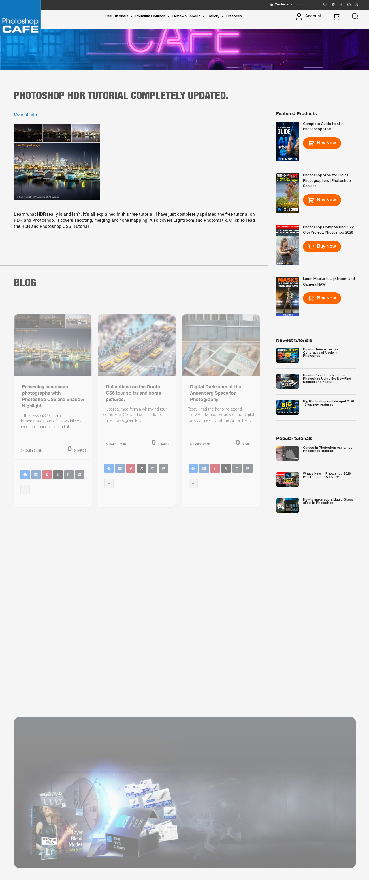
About (194, 16)
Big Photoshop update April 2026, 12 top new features (329, 403)
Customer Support (286, 5)
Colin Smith (25, 115)
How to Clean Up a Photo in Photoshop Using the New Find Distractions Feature (327, 378)
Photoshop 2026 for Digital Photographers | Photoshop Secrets (327, 181)
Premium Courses (150, 16)
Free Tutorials (116, 16)
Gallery (213, 16)
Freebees (234, 16)
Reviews (179, 16)
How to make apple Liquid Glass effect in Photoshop (328, 501)
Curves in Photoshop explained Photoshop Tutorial (328, 449)
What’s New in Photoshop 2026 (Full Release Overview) (327, 475)
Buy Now (322, 143)
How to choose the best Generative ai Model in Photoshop (321, 352)
